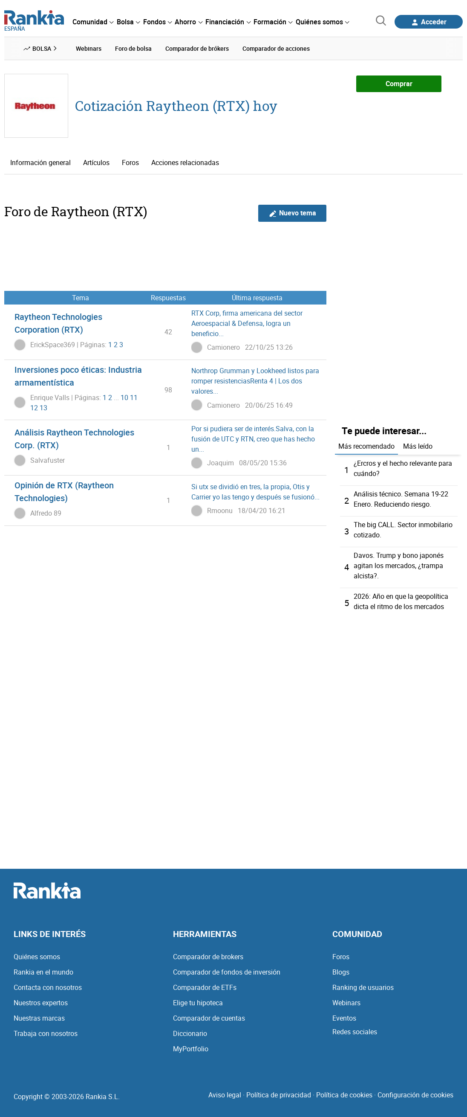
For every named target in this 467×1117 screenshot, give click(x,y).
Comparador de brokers (208, 956)
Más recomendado (366, 446)
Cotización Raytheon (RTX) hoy (176, 105)
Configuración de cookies (415, 1095)
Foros (130, 162)
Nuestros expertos (41, 1002)
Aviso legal (224, 1095)
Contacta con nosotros (48, 987)
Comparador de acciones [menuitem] (276, 48)
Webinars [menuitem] (88, 48)
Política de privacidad (278, 1095)
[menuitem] (93, 21)
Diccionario (190, 1033)
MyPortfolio (190, 1048)
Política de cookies (344, 1095)
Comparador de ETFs (204, 987)
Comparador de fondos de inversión (226, 972)
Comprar (399, 83)
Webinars (346, 1002)
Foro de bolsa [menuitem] (133, 48)
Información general (40, 162)
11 (134, 397)
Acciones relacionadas (185, 162)
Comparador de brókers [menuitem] (197, 48)
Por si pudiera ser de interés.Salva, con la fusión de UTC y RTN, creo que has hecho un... (253, 439)
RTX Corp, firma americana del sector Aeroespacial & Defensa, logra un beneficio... (247, 323)
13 (43, 407)
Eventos (344, 1018)
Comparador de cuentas (209, 1018)
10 (124, 397)
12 (34, 407)
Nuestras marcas (39, 1018)
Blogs (340, 972)
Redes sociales (354, 1031)
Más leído (417, 446)
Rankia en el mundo (43, 972)
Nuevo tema (292, 213)
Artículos (96, 162)
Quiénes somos (37, 956)
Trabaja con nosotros (46, 1033)
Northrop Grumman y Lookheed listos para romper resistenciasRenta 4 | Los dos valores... (255, 381)
